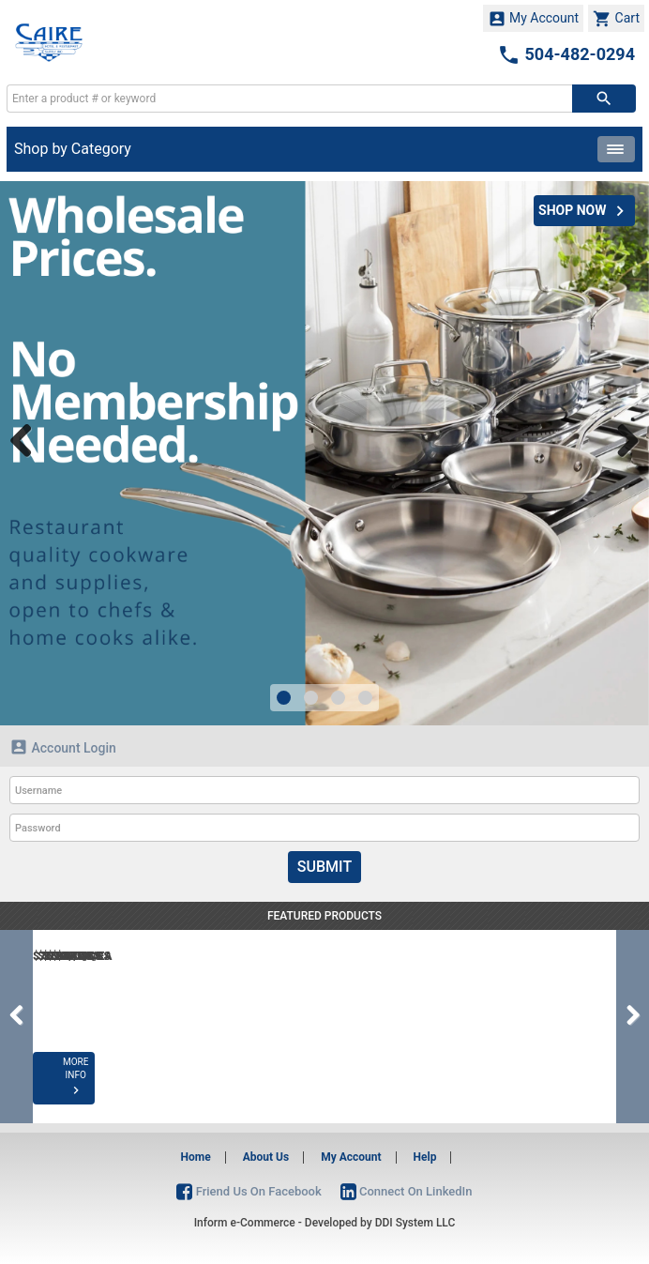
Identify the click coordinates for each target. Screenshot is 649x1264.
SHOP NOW (584, 211)
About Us (266, 1157)
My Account (534, 18)
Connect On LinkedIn (406, 1191)
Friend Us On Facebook (248, 1191)
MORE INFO (104, 1090)
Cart (616, 18)
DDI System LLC (415, 1222)
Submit (324, 867)
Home (196, 1157)
